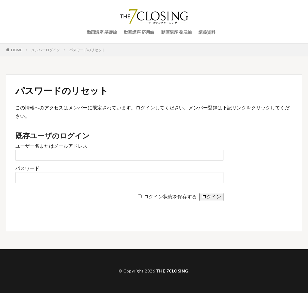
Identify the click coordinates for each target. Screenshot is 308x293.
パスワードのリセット (87, 50)
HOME (16, 50)
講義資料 (207, 32)
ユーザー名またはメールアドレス (51, 146)
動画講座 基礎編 (102, 32)
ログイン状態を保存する (170, 196)
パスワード (27, 168)
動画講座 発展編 (176, 32)
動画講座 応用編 (139, 32)
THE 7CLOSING (172, 270)
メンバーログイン (45, 50)
